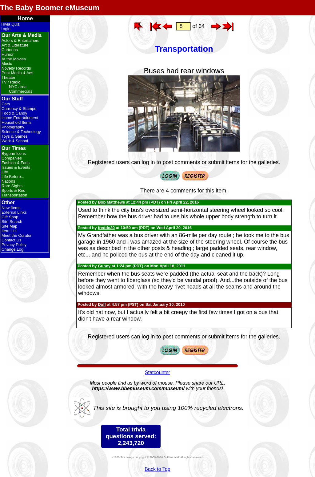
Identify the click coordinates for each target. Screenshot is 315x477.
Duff (102, 304)
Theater (8, 77)
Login (5, 28)
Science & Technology (21, 131)
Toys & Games (15, 136)
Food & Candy (14, 113)
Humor (8, 54)
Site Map (9, 226)
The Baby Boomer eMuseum (49, 7)
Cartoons (10, 49)
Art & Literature (15, 45)
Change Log (12, 249)
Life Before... (13, 176)
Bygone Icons (14, 153)
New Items (11, 207)
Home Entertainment (20, 117)
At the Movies (14, 59)
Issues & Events (16, 167)
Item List (9, 230)
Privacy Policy (14, 244)
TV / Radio (11, 82)
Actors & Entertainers (20, 40)
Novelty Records (16, 68)
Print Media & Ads (17, 73)
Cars (6, 104)
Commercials (20, 91)
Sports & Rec (13, 190)
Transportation (14, 195)
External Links (14, 212)
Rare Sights (12, 186)
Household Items (17, 122)
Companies (12, 158)
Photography (13, 127)
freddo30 (106, 227)
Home (25, 18)
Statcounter (157, 372)
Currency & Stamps (19, 108)
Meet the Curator (17, 235)
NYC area (17, 86)
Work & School (15, 141)
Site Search (12, 221)
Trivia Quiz (10, 24)
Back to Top (157, 469)
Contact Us (11, 240)
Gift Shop (10, 217)
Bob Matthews (111, 202)
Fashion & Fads (16, 162)
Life (5, 172)
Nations (8, 181)
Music (7, 63)
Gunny (104, 266)
